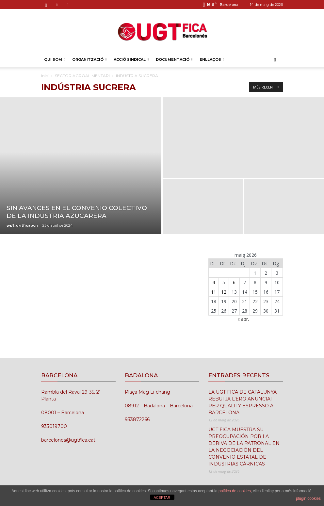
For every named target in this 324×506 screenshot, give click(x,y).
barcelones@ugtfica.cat (68, 440)
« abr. (243, 319)
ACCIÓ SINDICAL (131, 59)
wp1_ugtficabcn (22, 225)
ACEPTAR (162, 497)
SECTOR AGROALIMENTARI (82, 75)
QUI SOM (54, 59)
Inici (45, 75)
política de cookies (235, 491)
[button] (275, 60)
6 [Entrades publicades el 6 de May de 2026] (234, 282)
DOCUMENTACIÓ (174, 59)
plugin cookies (308, 498)
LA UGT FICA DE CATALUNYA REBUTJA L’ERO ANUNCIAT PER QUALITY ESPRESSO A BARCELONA (242, 402)
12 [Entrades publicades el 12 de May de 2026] (223, 292)
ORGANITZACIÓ (89, 59)
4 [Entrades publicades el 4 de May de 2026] (213, 282)
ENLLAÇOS (212, 59)
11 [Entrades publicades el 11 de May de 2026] (213, 292)
